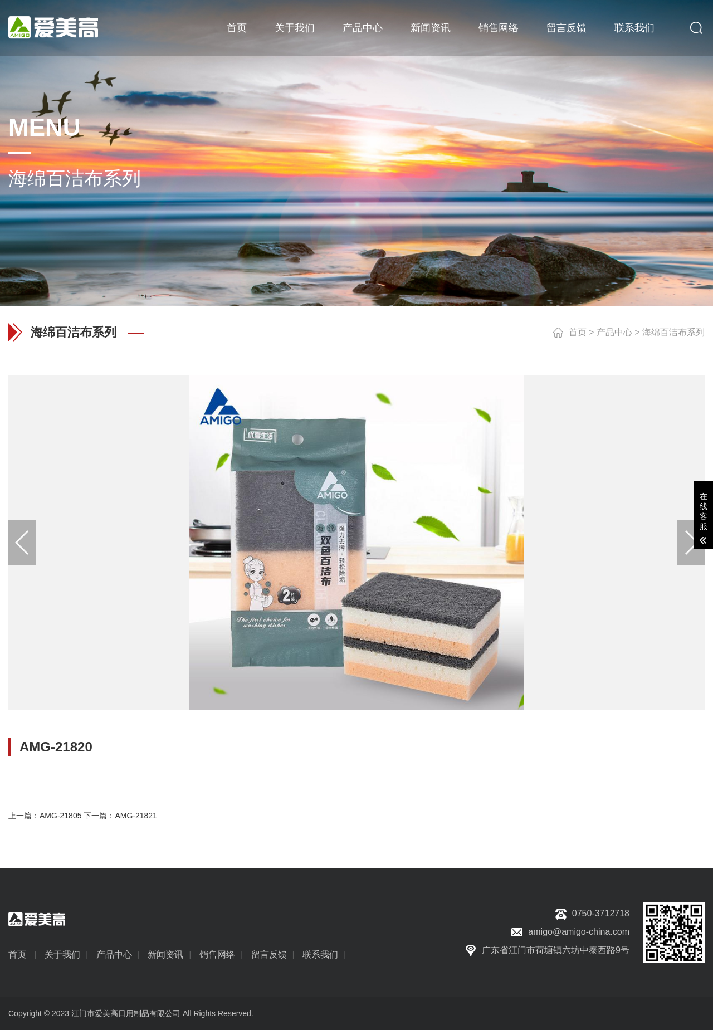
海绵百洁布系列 (673, 332)
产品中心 (363, 27)
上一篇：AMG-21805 (44, 815)
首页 (237, 27)
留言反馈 (566, 27)
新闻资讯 (431, 27)
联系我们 (634, 27)
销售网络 (498, 27)
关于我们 (295, 27)
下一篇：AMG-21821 (120, 815)
